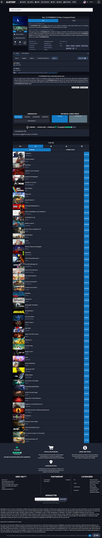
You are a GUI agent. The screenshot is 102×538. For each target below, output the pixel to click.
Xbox (75, 483)
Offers (16, 53)
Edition (32, 58)
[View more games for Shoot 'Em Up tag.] (85, 46)
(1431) (65, 127)
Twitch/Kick (47, 480)
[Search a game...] (51, 10)
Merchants (46, 482)
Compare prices (53, 73)
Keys (54, 58)
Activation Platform (43, 58)
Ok (90, 535)
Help (96, 535)
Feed (74, 20)
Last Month (45, 117)
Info (43, 20)
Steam (45, 49)
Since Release (18, 117)
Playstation (77, 487)
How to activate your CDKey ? (10, 486)
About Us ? (4, 480)
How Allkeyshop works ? (8, 482)
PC (74, 480)
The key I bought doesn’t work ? (10, 485)
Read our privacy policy (82, 535)
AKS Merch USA (94, 491)
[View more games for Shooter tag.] (78, 46)
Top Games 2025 (94, 489)
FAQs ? (3, 488)
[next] (25, 31)
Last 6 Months (36, 117)
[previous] (14, 31)
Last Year (27, 117)
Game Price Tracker (95, 482)
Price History (24, 53)
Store (16, 58)
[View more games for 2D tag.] (73, 49)
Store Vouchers (94, 480)
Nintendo (76, 491)
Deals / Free (93, 486)
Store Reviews (93, 488)
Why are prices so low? (8, 483)
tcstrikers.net (47, 43)
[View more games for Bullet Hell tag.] (69, 49)
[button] (64, 64)
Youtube (68, 480)
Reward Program (94, 483)
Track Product (32, 121)
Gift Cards (92, 485)
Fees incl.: (82, 58)
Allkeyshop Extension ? (8, 489)
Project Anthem (48, 45)
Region (24, 58)
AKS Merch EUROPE (95, 492)
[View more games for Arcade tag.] (72, 46)
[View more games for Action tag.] (68, 46)
